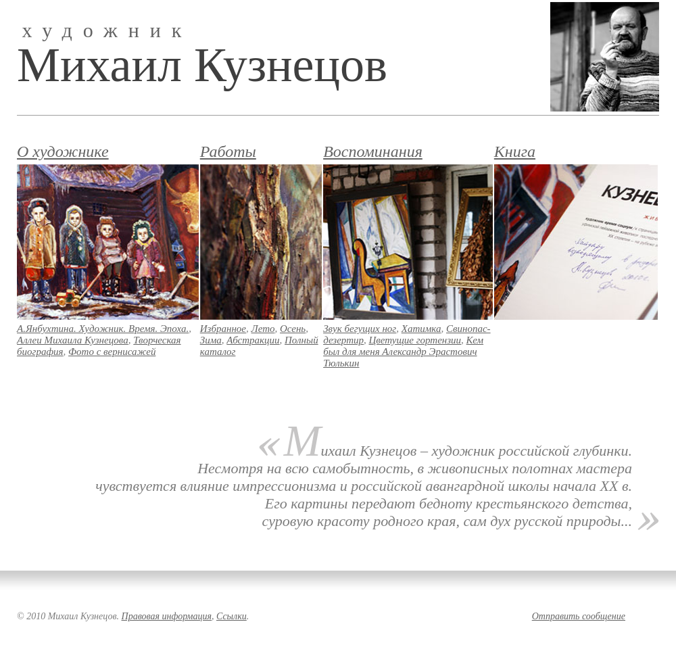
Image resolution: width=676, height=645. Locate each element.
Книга (514, 151)
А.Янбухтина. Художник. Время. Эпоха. (103, 328)
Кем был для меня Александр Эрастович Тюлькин (403, 351)
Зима (211, 340)
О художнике (63, 151)
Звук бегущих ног (359, 328)
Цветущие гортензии (415, 340)
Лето (263, 328)
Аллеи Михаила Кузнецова (72, 340)
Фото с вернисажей (111, 351)
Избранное (223, 328)
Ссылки (231, 616)
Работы (228, 151)
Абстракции (252, 340)
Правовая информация (167, 616)
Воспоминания (372, 151)
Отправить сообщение (578, 616)
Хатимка (421, 328)
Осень (293, 328)
